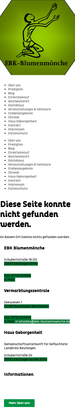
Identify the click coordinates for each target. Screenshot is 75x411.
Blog (11, 93)
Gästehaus (16, 105)
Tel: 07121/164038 (17, 314)
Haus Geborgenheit (22, 121)
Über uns (14, 85)
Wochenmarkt (18, 101)
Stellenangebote (20, 113)
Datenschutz (18, 133)
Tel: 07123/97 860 (17, 272)
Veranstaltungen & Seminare (29, 109)
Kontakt (14, 125)
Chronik (13, 117)
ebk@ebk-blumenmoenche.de (37, 280)
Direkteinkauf (18, 97)
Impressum (16, 129)
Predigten (15, 89)
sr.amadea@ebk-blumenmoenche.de (42, 322)
